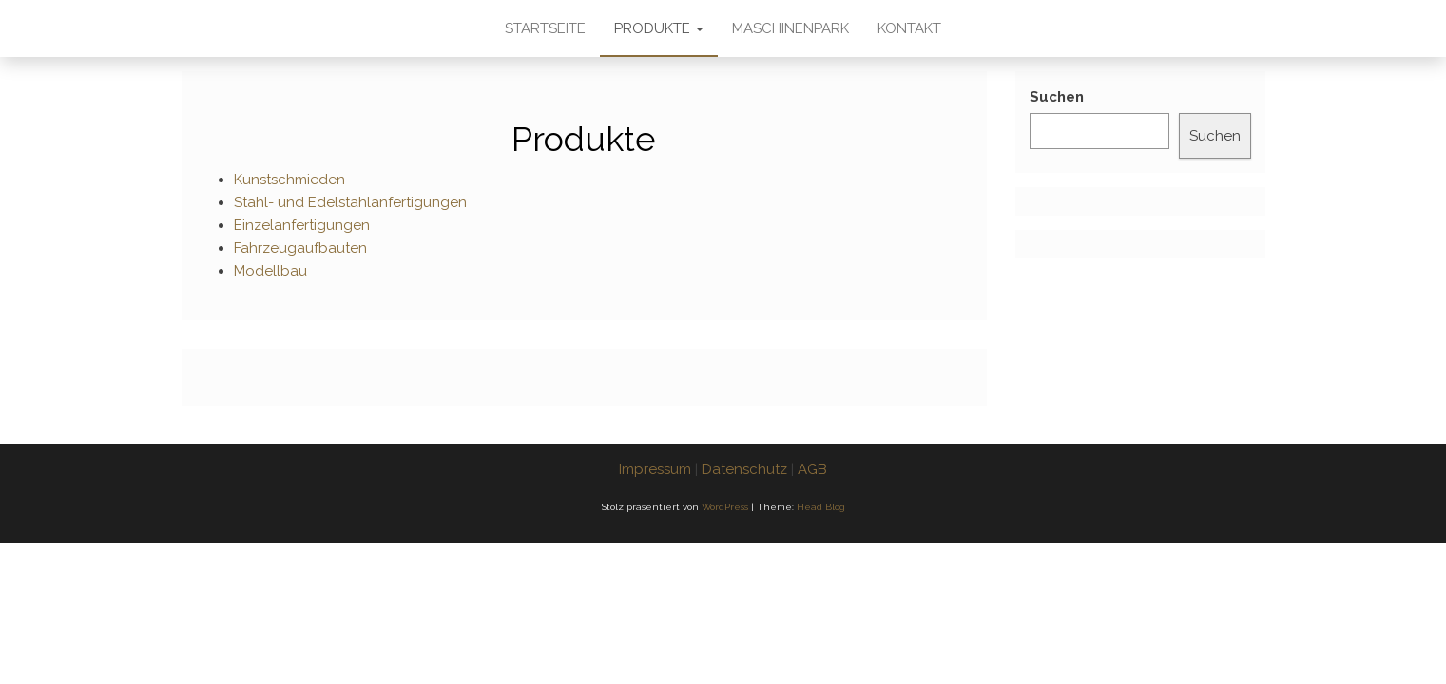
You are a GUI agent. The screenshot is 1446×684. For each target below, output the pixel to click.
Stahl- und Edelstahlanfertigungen (350, 202)
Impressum (655, 469)
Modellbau (270, 270)
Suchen (1057, 96)
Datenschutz (744, 469)
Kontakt (909, 28)
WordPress (725, 507)
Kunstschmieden (289, 179)
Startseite (545, 28)
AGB (812, 469)
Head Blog (821, 507)
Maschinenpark (790, 28)
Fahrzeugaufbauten (300, 247)
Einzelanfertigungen (302, 225)
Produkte (659, 28)
